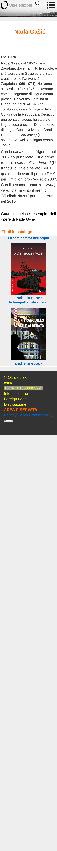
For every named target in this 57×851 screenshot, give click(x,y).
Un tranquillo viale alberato (28, 302)
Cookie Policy (40, 415)
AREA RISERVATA (20, 410)
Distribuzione (15, 404)
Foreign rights (16, 399)
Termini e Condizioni (9, 420)
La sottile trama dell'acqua (28, 238)
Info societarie (16, 393)
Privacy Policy (16, 415)
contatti (10, 383)
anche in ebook (28, 298)
